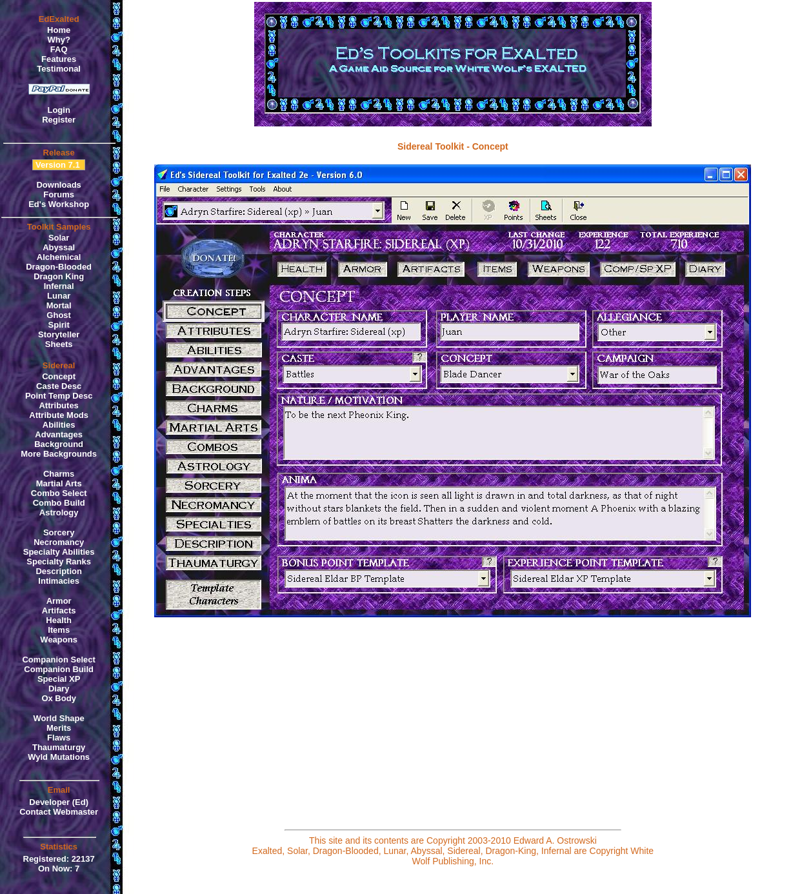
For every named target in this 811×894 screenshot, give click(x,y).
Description (58, 571)
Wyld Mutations (59, 757)
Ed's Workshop (58, 204)
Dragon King (59, 276)
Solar (59, 238)
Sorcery (58, 532)
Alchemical (59, 257)
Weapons (58, 639)
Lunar (58, 296)
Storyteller (58, 334)
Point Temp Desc (59, 396)
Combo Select (59, 493)
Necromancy (59, 542)
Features (58, 59)
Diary (59, 688)
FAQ (59, 49)
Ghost (58, 315)
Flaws (58, 737)
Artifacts (59, 610)
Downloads (58, 185)
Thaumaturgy (58, 747)
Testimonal (59, 69)
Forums (58, 194)
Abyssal (59, 247)
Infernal (59, 286)
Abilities (59, 425)
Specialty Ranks (58, 561)
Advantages (59, 434)
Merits (58, 728)
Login (58, 110)
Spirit (59, 325)
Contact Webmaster (58, 812)
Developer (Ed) (58, 802)
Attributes (58, 405)
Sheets (59, 344)
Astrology (59, 512)
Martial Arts (59, 483)
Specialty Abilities (59, 552)
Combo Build (59, 503)
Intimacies (58, 581)
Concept (58, 376)
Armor (59, 601)
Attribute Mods (58, 415)
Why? (58, 40)
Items (59, 630)
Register (58, 119)
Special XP (58, 679)
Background (58, 444)
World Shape (59, 718)
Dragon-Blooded (59, 267)
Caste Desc (58, 386)
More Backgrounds (59, 454)
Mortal (59, 305)
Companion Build (59, 669)
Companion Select (58, 659)
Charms (58, 474)
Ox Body (58, 698)
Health (59, 620)
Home (58, 30)
